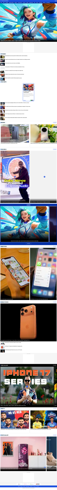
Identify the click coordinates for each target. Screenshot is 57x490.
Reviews (21, 486)
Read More (25, 100)
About (24, 486)
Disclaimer (31, 486)
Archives (34, 486)
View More (54, 122)
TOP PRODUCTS (20, 2)
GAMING (16, 2)
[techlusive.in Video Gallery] (27, 386)
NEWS (4, 2)
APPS (34, 2)
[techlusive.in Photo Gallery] (23, 454)
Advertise (37, 486)
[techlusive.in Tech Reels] (14, 177)
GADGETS (44, 2)
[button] (30, 100)
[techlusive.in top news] (28, 22)
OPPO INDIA (48, 2)
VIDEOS (27, 2)
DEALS (37, 2)
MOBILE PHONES (11, 2)
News (19, 486)
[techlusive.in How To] (14, 135)
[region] (28, 47)
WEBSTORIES (31, 2)
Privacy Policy (27, 486)
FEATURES (40, 2)
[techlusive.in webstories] (14, 274)
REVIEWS (7, 2)
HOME (1, 2)
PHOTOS (24, 2)
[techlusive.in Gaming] (24, 224)
